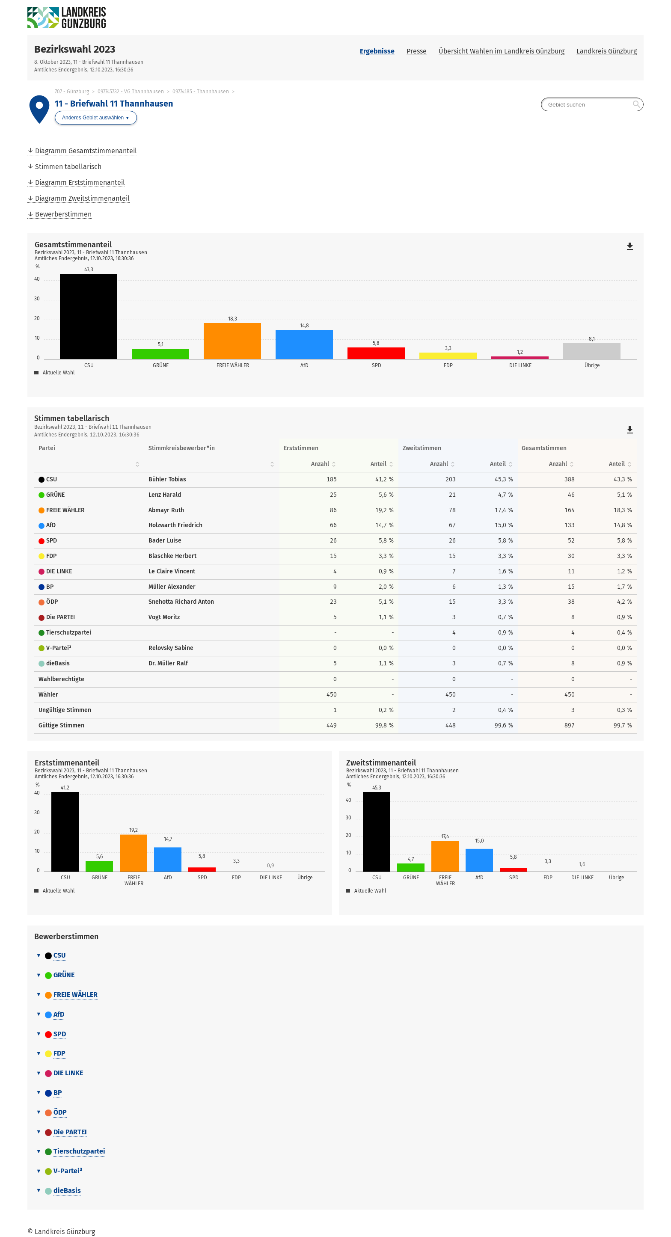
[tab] (335, 956)
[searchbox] (592, 104)
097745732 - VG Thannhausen (131, 92)
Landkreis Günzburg (606, 51)
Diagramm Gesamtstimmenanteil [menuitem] (86, 151)
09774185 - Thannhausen (200, 92)
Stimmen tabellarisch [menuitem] (68, 167)
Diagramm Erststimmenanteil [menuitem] (80, 182)
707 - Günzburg (72, 92)
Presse (417, 51)
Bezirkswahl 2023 (74, 49)
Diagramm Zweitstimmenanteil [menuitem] (82, 198)
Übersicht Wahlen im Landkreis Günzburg (501, 51)
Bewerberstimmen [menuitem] (63, 214)
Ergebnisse (377, 51)
